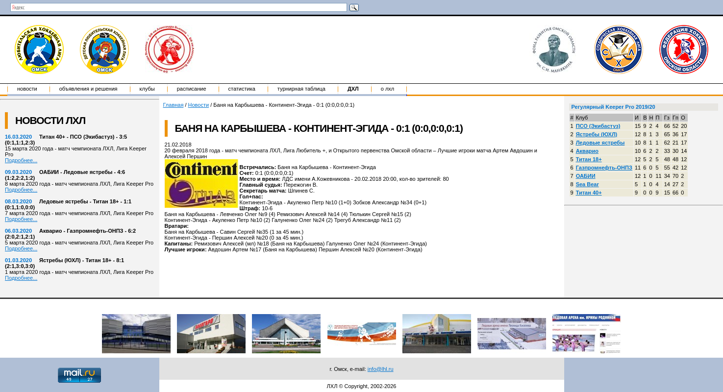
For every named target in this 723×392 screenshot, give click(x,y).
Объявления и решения (88, 89)
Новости (27, 89)
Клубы (147, 89)
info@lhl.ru (381, 369)
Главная (173, 105)
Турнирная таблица (301, 89)
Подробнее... (21, 160)
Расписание (191, 89)
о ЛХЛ (388, 89)
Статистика (241, 89)
